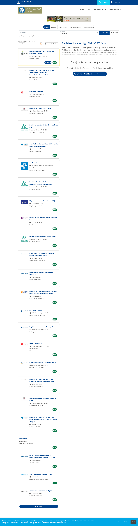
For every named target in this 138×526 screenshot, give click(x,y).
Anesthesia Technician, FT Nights (40, 491)
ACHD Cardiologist (35, 343)
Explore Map (63, 27)
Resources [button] (114, 10)
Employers (115, 2)
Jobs (89, 10)
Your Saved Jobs (88, 27)
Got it (133, 522)
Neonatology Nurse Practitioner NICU (42, 362)
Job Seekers (104, 2)
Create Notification (51, 44)
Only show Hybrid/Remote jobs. (31, 36)
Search (46, 27)
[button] (114, 32)
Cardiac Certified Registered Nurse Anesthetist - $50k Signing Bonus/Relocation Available (41, 72)
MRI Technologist (35, 310)
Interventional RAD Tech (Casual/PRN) (42, 236)
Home (82, 10)
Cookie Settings (123, 522)
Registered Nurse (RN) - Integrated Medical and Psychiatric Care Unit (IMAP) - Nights (43, 419)
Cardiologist (33, 163)
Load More (38, 506)
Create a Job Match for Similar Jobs (89, 74)
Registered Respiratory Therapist (41, 327)
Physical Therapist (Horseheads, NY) (42, 201)
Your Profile (100, 10)
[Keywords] (39, 32)
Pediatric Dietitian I (36, 92)
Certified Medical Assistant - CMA (40, 474)
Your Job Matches (75, 27)
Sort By (21, 44)
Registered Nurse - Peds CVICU (40, 108)
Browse (53, 27)
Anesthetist (23, 438)
